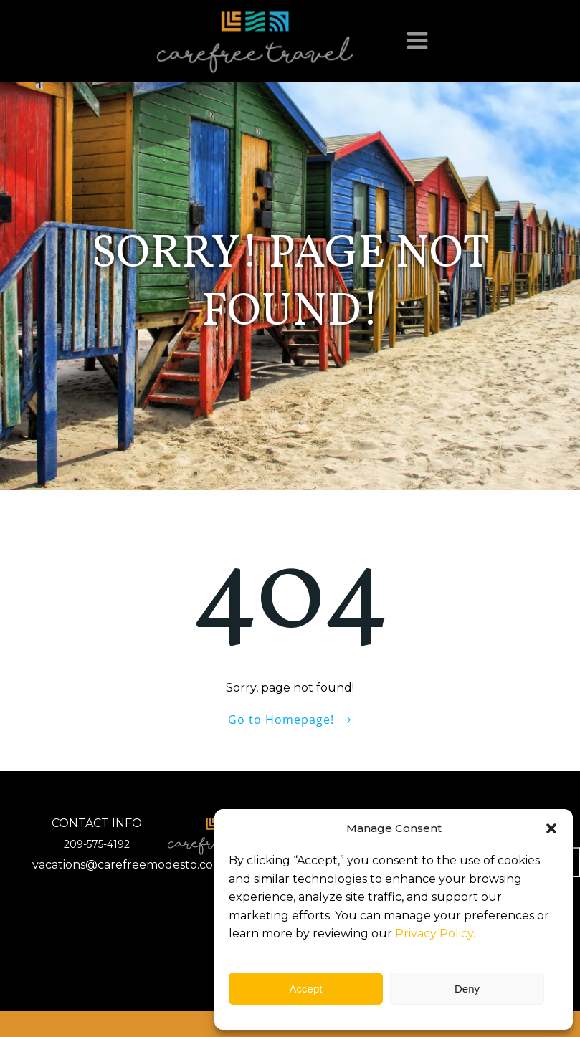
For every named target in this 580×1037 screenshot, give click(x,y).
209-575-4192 (97, 844)
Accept (306, 989)
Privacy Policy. (435, 933)
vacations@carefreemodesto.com (128, 864)
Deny (467, 989)
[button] (551, 828)
